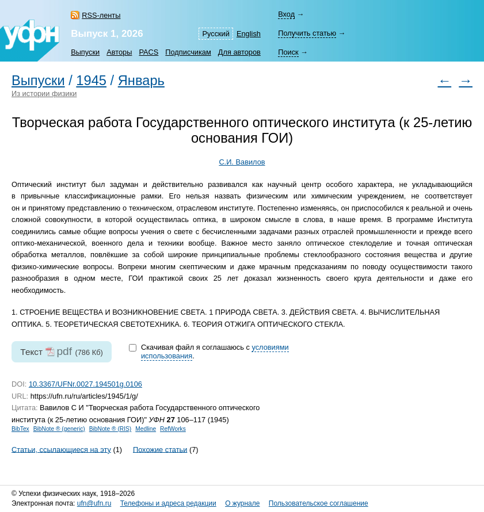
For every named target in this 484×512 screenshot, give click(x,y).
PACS (148, 52)
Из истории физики (44, 93)
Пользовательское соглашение (318, 503)
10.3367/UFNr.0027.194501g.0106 (85, 384)
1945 (91, 80)
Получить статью (307, 33)
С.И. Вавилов (242, 162)
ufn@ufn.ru (94, 503)
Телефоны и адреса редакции (168, 503)
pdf (64, 351)
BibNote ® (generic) (59, 429)
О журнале (242, 503)
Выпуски (85, 52)
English (249, 33)
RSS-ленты (101, 15)
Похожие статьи (160, 449)
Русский (215, 33)
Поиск (288, 52)
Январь (141, 80)
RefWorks (173, 429)
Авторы (119, 52)
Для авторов (239, 52)
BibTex (20, 429)
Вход (286, 14)
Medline (145, 429)
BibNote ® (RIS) (110, 429)
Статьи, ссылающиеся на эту (61, 449)
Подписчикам (188, 52)
